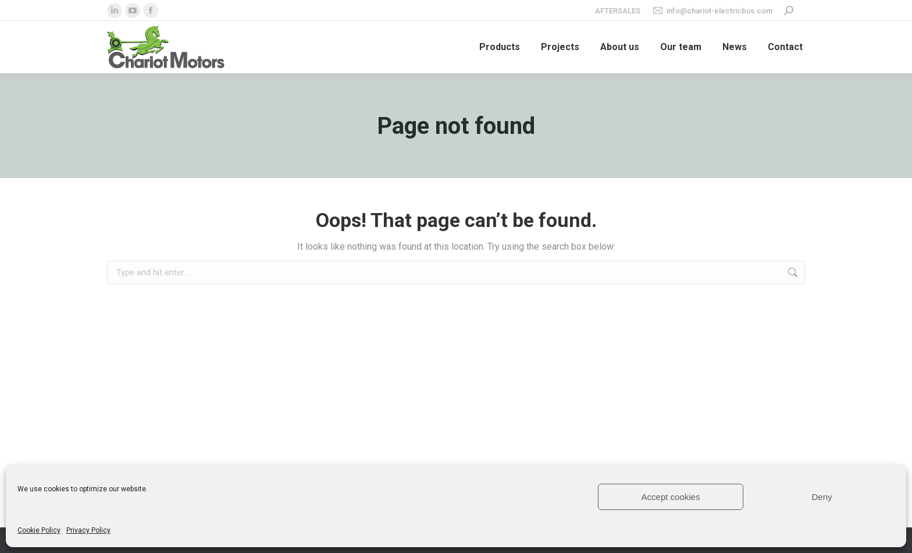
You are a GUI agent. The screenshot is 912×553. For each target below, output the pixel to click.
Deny (821, 497)
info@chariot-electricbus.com (712, 10)
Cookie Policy (38, 530)
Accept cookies (671, 497)
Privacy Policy (88, 530)
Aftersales (617, 10)
